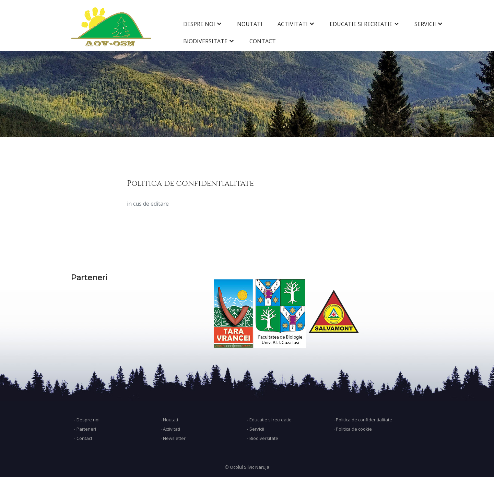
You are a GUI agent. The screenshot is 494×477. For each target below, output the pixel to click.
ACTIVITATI (293, 24)
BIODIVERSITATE (205, 41)
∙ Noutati (169, 420)
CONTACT (262, 41)
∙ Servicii (255, 429)
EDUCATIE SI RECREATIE (361, 24)
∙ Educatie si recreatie (269, 420)
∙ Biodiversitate (262, 438)
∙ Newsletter (173, 438)
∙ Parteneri (85, 429)
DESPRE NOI (199, 24)
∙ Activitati (170, 429)
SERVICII (425, 24)
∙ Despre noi (86, 420)
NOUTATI (249, 24)
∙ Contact (83, 438)
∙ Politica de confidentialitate (362, 420)
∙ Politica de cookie (352, 429)
